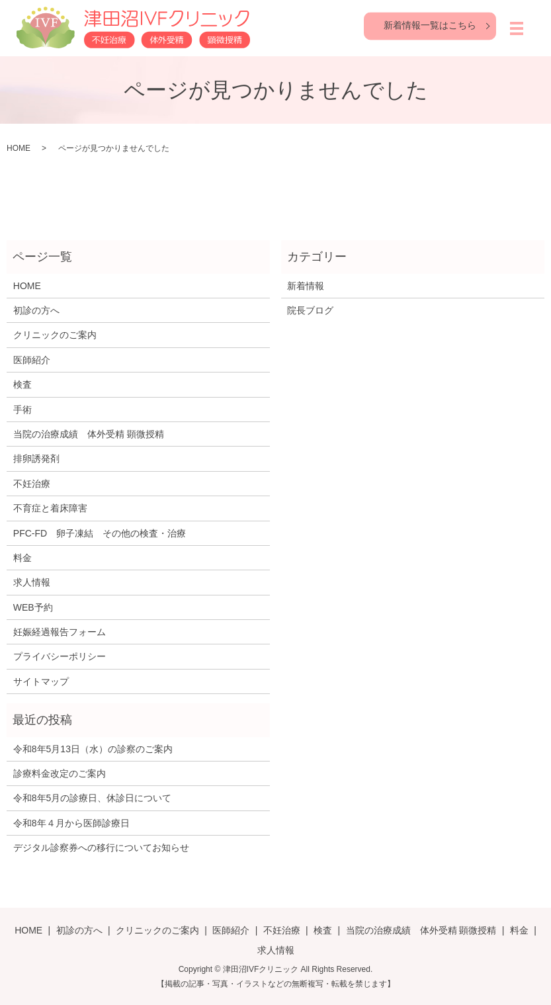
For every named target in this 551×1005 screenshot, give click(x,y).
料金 (22, 557)
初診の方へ (36, 310)
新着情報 (305, 286)
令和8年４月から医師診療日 (71, 823)
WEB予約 (33, 607)
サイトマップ (41, 681)
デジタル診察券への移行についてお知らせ (101, 847)
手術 (22, 409)
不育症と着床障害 (50, 508)
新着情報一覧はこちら (430, 25)
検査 (22, 384)
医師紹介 (31, 360)
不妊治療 (31, 483)
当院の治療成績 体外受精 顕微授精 (88, 434)
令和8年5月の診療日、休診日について (92, 798)
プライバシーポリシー (59, 656)
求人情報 (31, 582)
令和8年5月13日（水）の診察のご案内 (93, 749)
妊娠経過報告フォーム (59, 632)
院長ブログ (310, 310)
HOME (18, 148)
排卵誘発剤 (36, 458)
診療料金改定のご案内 (59, 773)
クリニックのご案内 (55, 334)
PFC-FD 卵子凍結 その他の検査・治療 (99, 533)
